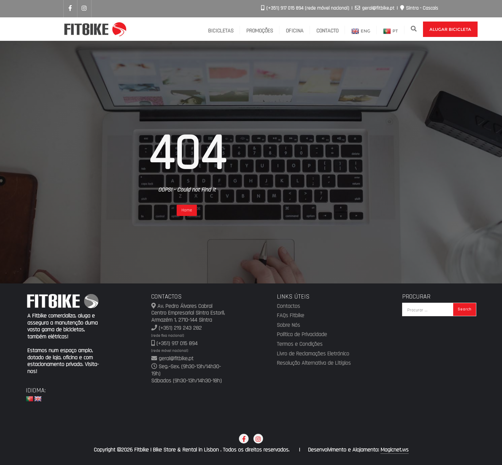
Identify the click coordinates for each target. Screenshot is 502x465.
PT (390, 31)
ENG (360, 31)
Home (186, 210)
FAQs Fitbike (290, 315)
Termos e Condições (299, 344)
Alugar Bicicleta (450, 29)
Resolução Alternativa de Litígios (314, 363)
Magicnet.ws (395, 449)
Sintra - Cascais (419, 8)
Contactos (288, 306)
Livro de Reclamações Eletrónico (313, 353)
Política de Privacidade (302, 334)
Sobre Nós (288, 325)
